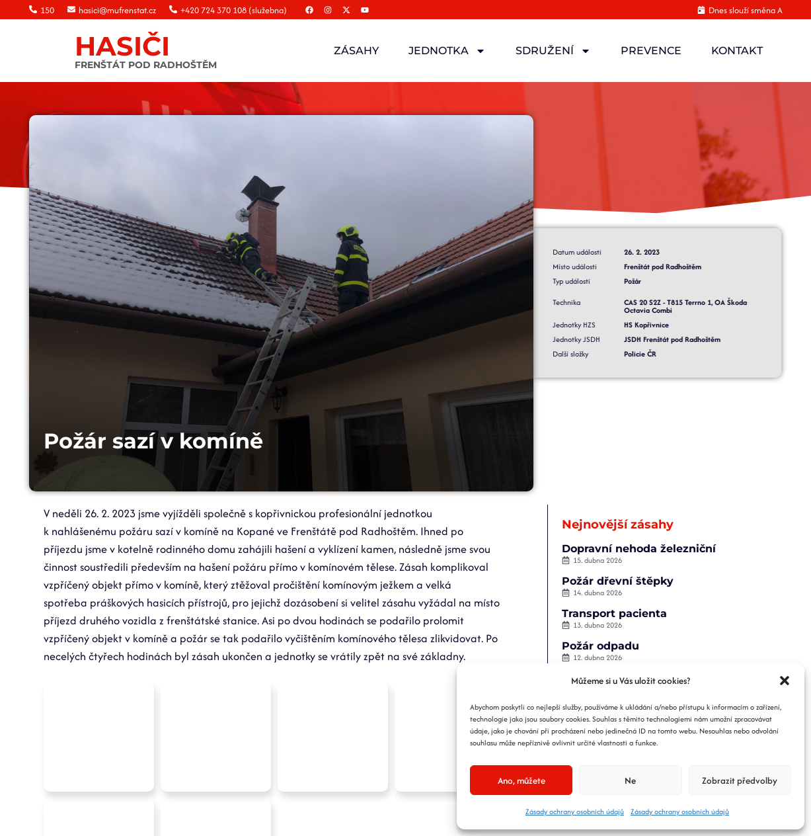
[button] (784, 680)
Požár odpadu (601, 646)
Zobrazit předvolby (739, 780)
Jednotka (447, 51)
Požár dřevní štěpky (618, 581)
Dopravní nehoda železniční (639, 548)
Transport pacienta (615, 613)
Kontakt (737, 50)
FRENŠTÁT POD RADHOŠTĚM (146, 65)
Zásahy (356, 50)
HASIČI (122, 46)
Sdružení (553, 51)
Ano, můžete (521, 780)
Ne (630, 780)
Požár (594, 281)
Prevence (651, 50)
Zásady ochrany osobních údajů (574, 811)
